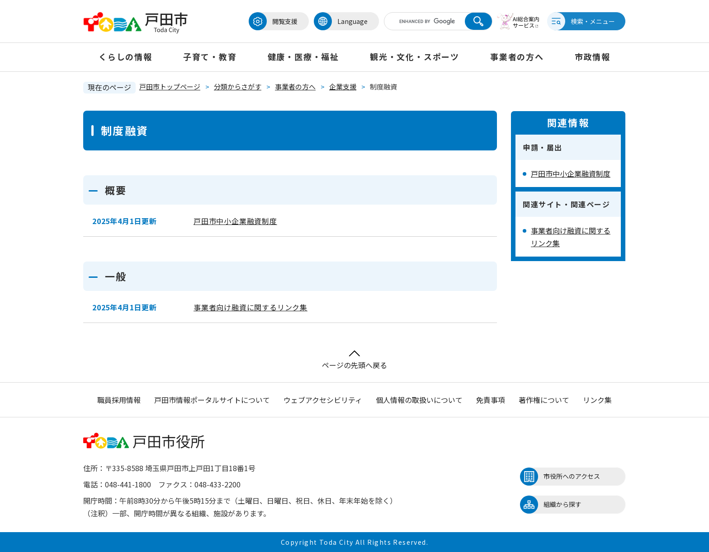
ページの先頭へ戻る (354, 360)
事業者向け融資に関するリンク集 (250, 307)
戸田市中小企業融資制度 (235, 220)
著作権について (544, 399)
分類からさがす (237, 86)
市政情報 (592, 56)
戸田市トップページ (169, 86)
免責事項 (490, 399)
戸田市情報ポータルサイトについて (212, 399)
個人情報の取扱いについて (419, 399)
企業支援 (342, 86)
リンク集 (597, 399)
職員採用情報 (119, 399)
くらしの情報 (125, 56)
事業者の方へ (517, 56)
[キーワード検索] (428, 21)
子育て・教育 (210, 56)
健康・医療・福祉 (303, 56)
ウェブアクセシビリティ (323, 399)
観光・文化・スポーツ (414, 56)
